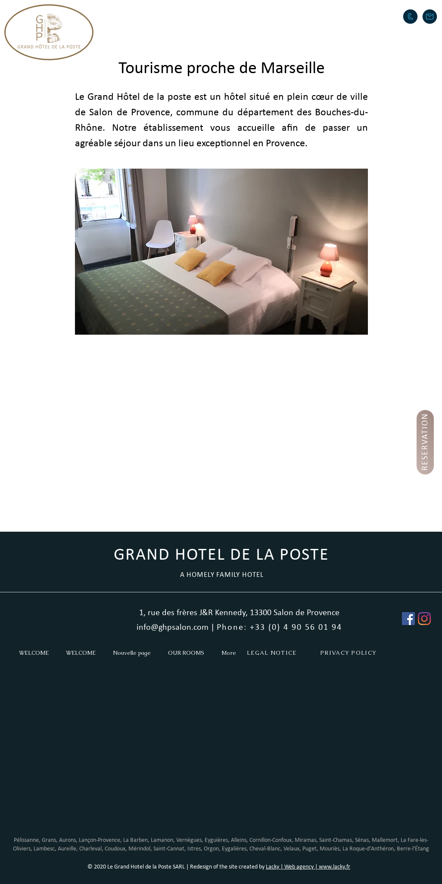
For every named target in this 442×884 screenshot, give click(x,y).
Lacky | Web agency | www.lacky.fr (308, 867)
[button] (211, 15)
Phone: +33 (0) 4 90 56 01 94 (279, 627)
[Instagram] (424, 618)
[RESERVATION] (425, 442)
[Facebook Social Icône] (408, 618)
